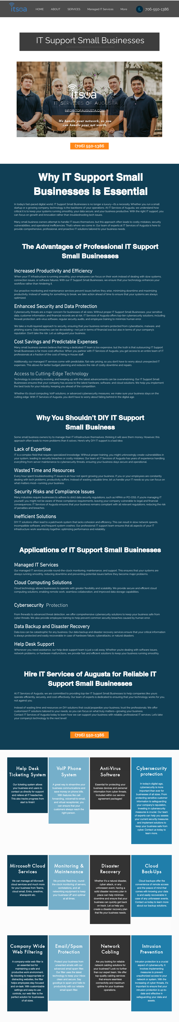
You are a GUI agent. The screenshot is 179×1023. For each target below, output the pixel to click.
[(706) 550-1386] (89, 146)
